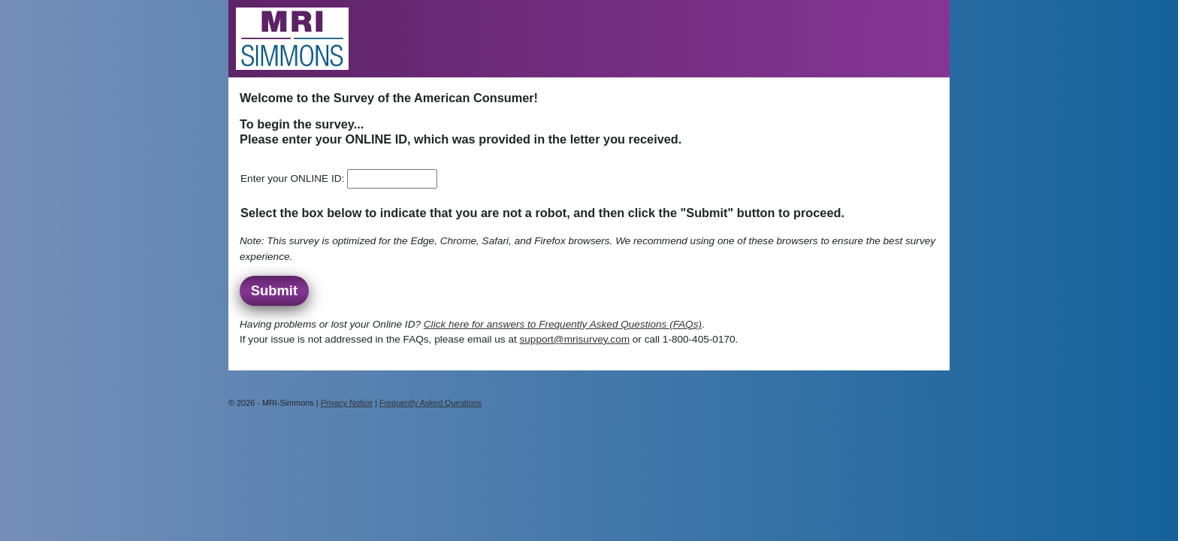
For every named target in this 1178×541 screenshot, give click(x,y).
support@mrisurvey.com (575, 339)
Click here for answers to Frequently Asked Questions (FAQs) (563, 324)
